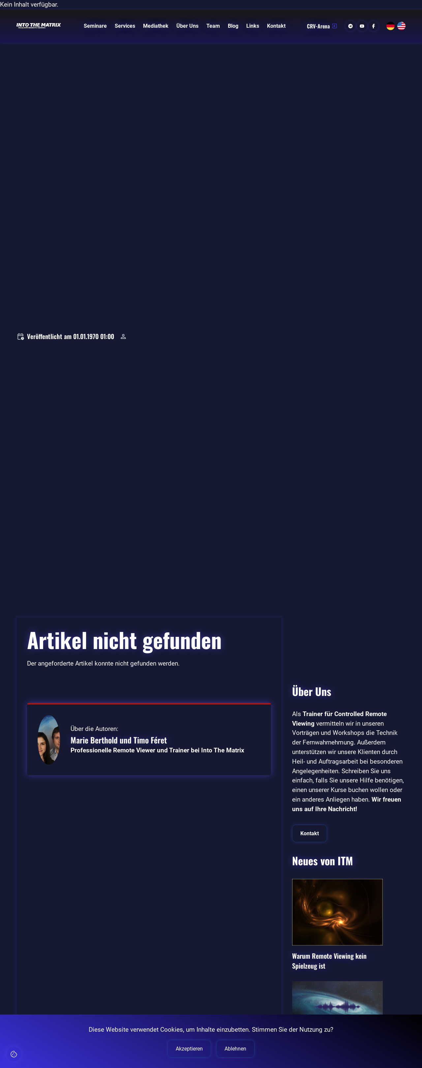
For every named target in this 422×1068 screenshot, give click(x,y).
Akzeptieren (189, 1049)
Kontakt (276, 26)
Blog (233, 26)
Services (125, 26)
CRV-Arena (322, 26)
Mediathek (155, 26)
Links (252, 26)
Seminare (95, 26)
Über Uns (187, 26)
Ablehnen (235, 1049)
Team (213, 26)
